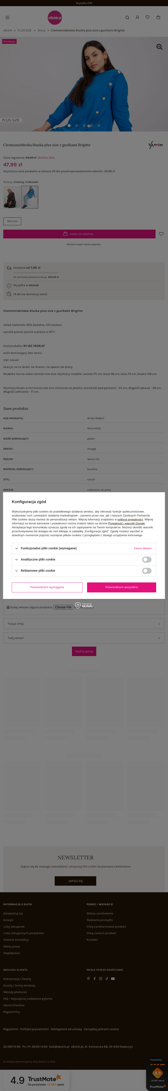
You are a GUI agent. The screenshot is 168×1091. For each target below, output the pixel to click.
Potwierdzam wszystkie (121, 587)
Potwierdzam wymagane (47, 587)
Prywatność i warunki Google (126, 523)
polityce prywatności (130, 519)
